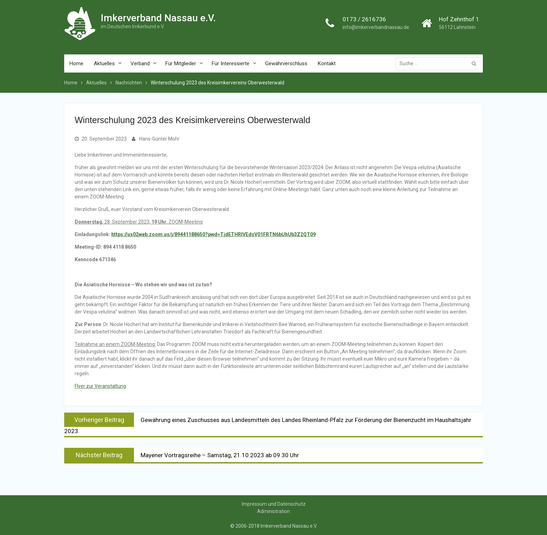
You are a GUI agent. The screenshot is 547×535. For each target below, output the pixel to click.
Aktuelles (104, 63)
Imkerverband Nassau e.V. (158, 18)
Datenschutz (291, 504)
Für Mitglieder (180, 63)
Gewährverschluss (286, 63)
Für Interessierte (230, 63)
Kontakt (327, 63)
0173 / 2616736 (364, 19)
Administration (273, 511)
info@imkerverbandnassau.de (376, 27)
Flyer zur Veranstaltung (100, 386)
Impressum (254, 504)
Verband (140, 63)
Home (76, 63)
